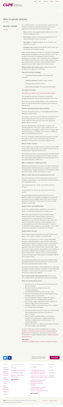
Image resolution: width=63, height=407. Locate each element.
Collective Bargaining (52, 376)
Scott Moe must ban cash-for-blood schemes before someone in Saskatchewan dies (39, 389)
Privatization (52, 373)
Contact (51, 1)
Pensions (51, 370)
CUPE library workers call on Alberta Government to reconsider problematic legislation (38, 382)
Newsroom (45, 1)
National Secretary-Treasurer (6, 373)
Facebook (10, 358)
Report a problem (53, 400)
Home (35, 1)
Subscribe (54, 357)
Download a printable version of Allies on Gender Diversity (39, 341)
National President (5, 368)
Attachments (25, 339)
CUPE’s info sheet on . (40, 93)
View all (5, 29)
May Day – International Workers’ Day (17, 376)
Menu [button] (59, 11)
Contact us (6, 391)
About (40, 1)
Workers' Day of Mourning (18, 370)
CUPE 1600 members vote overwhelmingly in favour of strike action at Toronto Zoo (37, 372)
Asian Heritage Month (17, 373)
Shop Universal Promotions (6, 387)
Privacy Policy (45, 400)
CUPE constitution (6, 378)
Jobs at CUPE (5, 382)
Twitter (5, 358)
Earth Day (13, 368)
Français (57, 1)
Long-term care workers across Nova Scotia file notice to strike (39, 376)
